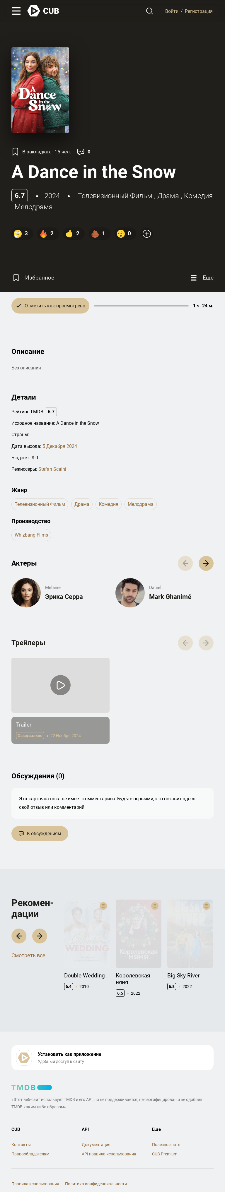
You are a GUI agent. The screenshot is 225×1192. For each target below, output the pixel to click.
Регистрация (199, 11)
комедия (198, 196)
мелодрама (34, 207)
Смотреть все (28, 951)
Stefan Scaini (52, 469)
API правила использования (109, 1134)
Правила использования (35, 1164)
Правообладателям (30, 1134)
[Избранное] (32, 277)
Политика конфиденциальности (96, 1164)
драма (168, 196)
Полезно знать (166, 1125)
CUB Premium (164, 1134)
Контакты (21, 1125)
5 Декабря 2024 (59, 446)
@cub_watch (140, 1174)
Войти (171, 11)
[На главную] (43, 11)
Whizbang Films (31, 535)
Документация (96, 1125)
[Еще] (201, 277)
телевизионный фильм (115, 196)
